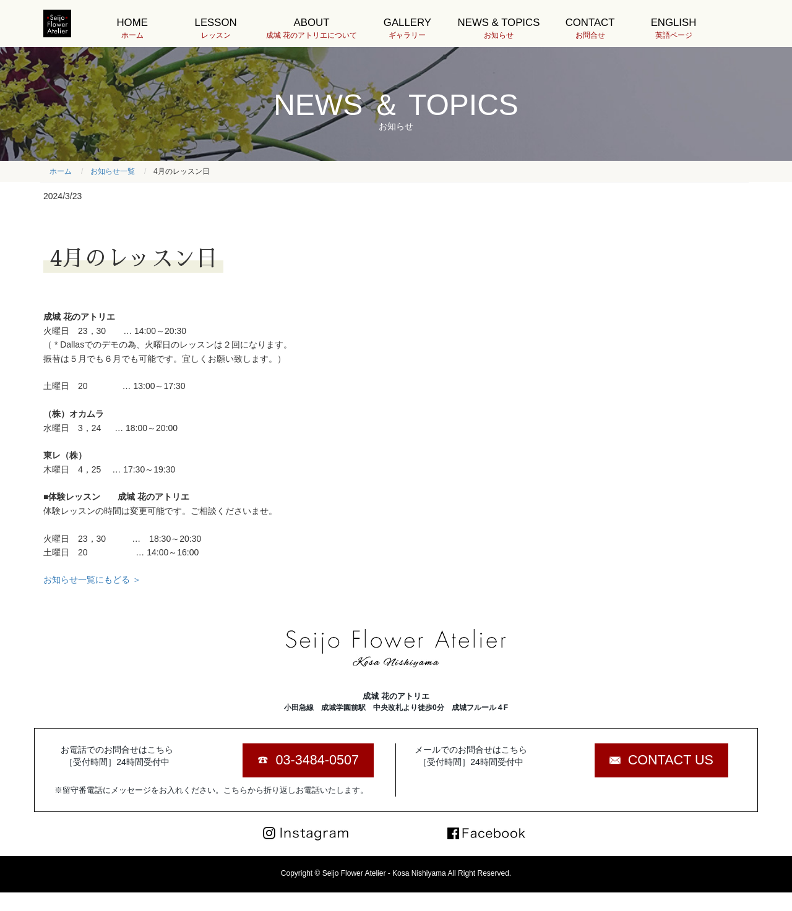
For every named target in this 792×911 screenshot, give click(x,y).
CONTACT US (670, 760)
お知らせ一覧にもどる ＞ (92, 579)
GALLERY (407, 29)
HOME (132, 29)
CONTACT (590, 29)
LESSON (216, 29)
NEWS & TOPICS (499, 29)
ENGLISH (673, 29)
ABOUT (311, 29)
